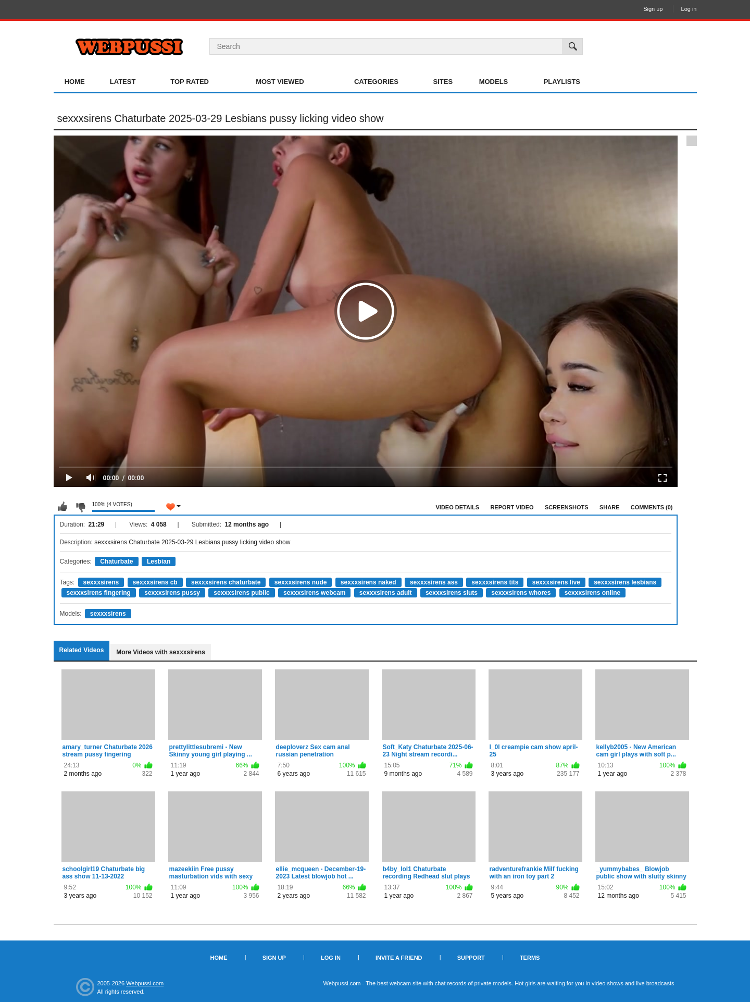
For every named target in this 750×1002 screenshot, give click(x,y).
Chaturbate (116, 561)
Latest (123, 81)
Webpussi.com (145, 983)
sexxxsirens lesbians (625, 582)
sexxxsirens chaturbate (225, 582)
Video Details (458, 507)
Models (493, 81)
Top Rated (189, 81)
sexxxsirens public (241, 592)
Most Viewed (280, 81)
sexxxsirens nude (300, 582)
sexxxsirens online (592, 592)
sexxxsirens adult (385, 592)
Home (75, 81)
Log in (689, 9)
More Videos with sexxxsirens (160, 652)
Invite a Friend (399, 958)
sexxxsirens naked (368, 582)
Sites (443, 81)
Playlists (562, 81)
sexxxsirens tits (494, 582)
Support (471, 958)
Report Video (511, 507)
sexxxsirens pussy (172, 592)
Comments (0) (652, 507)
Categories (376, 81)
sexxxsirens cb (155, 582)
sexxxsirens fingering (99, 592)
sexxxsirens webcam (314, 592)
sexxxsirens (101, 582)
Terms (530, 958)
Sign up (652, 9)
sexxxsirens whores (521, 592)
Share (609, 507)
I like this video (62, 507)
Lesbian (158, 561)
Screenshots (567, 507)
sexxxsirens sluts (452, 592)
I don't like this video (80, 507)
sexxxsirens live (556, 582)
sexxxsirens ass (434, 582)
